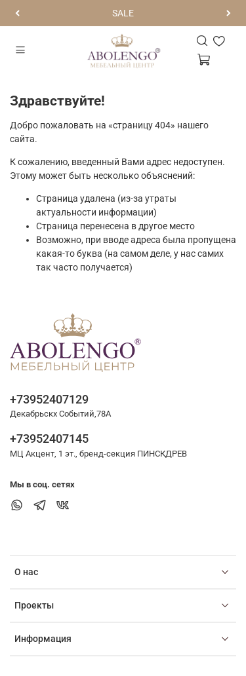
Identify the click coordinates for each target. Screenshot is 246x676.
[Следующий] (228, 13)
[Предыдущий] (17, 13)
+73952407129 (49, 399)
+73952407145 (49, 438)
